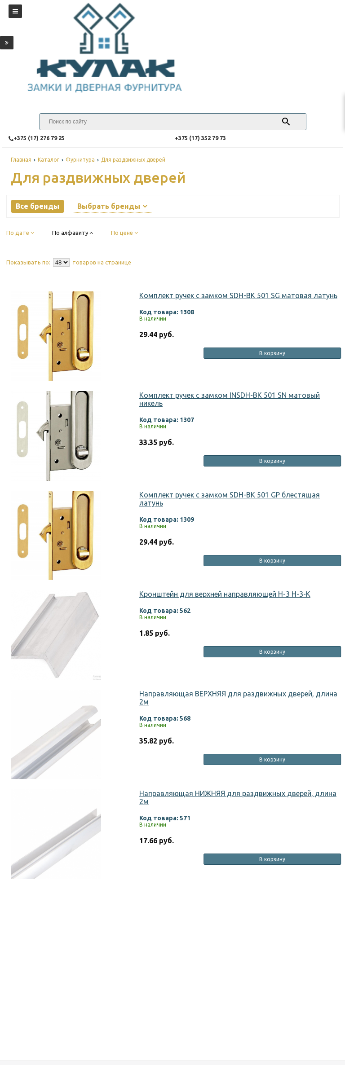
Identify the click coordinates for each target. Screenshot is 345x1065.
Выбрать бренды (112, 206)
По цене (124, 232)
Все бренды (37, 206)
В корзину (272, 353)
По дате (20, 232)
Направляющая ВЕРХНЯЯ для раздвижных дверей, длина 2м (238, 698)
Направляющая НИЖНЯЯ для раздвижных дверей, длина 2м (237, 797)
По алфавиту (72, 232)
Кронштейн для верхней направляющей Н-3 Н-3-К (224, 594)
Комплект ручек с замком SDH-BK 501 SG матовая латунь (238, 295)
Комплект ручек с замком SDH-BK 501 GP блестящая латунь (229, 499)
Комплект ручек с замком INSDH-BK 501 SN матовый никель (229, 399)
